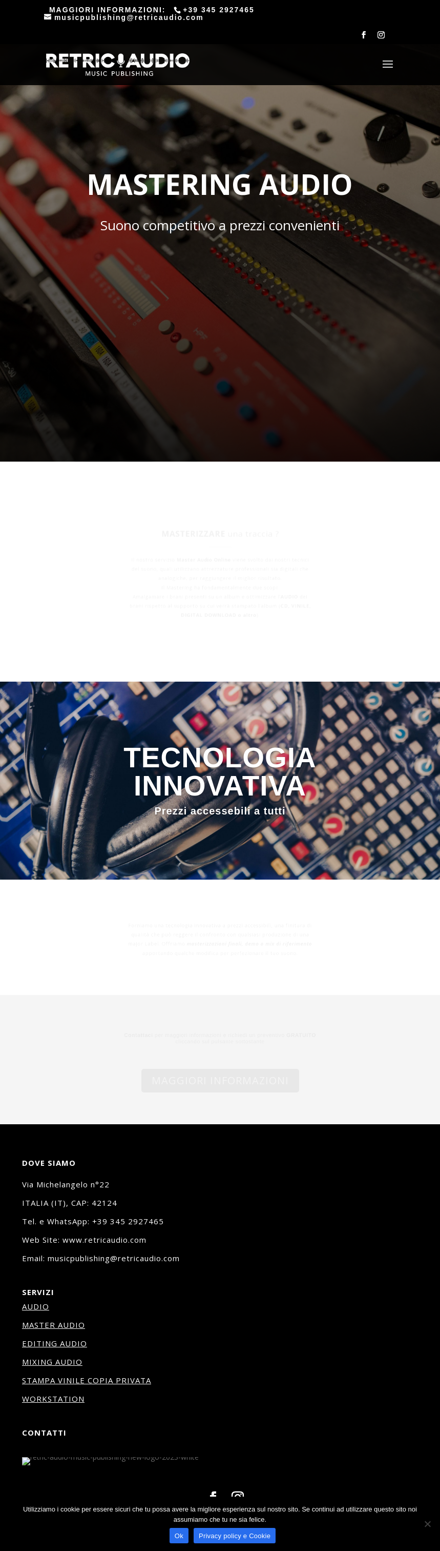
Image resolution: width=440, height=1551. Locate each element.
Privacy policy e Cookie (234, 1536)
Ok (179, 1536)
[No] (427, 1524)
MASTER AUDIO (53, 1325)
